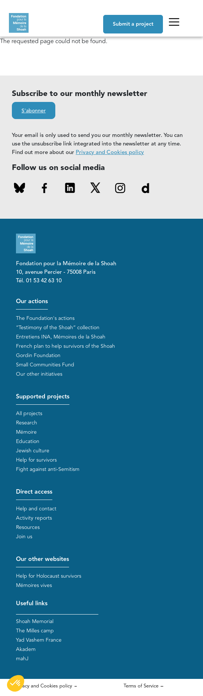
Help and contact (36, 509)
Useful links (32, 603)
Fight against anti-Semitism (47, 469)
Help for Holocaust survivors (48, 576)
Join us (24, 537)
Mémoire (26, 432)
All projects (29, 413)
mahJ (22, 659)
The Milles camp (35, 631)
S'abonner (34, 111)
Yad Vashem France (39, 640)
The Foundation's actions (45, 318)
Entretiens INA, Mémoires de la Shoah (60, 337)
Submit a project (133, 24)
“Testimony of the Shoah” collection (57, 327)
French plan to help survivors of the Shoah (65, 346)
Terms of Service (141, 686)
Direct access (34, 492)
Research (26, 423)
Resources (28, 527)
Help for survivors (36, 460)
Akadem (26, 649)
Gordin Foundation (38, 355)
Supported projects (42, 396)
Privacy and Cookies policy (110, 152)
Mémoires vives (34, 585)
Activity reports (34, 518)
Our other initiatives (39, 374)
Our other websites (42, 559)
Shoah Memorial (34, 621)
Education (27, 441)
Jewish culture (32, 451)
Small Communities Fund (45, 365)
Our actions (32, 301)
